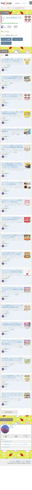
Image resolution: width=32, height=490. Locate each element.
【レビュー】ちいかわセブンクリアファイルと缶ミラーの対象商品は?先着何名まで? (12, 289)
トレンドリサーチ (5, 447)
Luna (3, 27)
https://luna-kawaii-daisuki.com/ (9, 23)
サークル (12, 485)
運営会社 (28, 485)
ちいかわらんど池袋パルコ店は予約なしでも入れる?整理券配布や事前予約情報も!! (12, 147)
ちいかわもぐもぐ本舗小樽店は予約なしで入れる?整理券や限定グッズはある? (12, 78)
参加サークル (26, 436)
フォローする (17, 39)
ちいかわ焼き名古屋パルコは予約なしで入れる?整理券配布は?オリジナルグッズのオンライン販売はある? (12, 165)
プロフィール (6, 43)
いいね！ (5, 67)
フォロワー (16, 436)
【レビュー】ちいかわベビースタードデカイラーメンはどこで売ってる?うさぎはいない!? (12, 395)
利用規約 (18, 485)
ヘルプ (23, 485)
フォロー (6, 436)
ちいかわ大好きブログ (6, 441)
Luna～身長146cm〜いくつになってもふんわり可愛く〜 (15, 444)
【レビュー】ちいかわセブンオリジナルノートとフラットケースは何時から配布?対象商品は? (12, 342)
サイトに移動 (6, 39)
